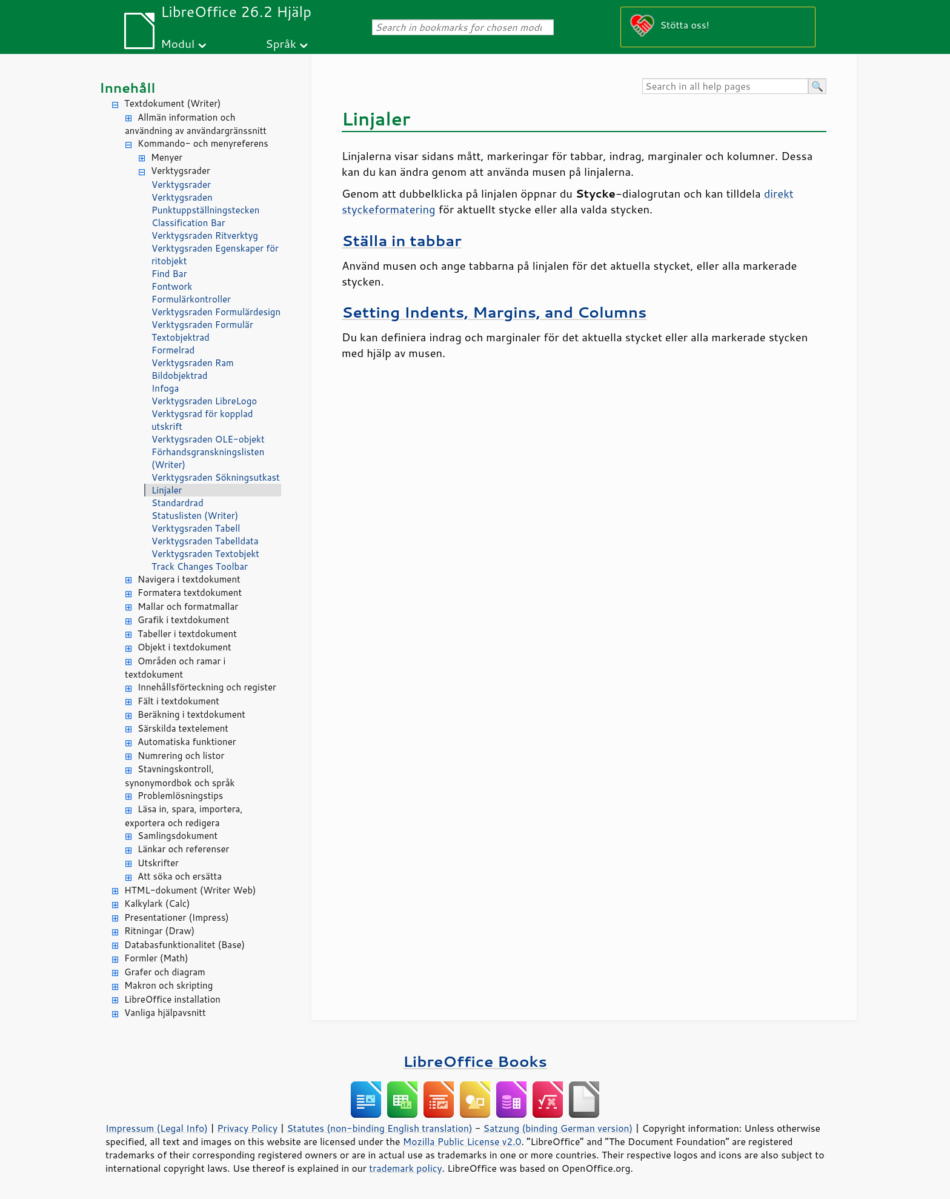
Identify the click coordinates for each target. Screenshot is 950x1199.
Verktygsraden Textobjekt (205, 553)
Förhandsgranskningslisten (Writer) (207, 458)
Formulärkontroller (191, 299)
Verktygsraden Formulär (202, 324)
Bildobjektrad (179, 375)
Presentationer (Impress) (176, 917)
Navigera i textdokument (189, 579)
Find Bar (169, 273)
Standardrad (177, 502)
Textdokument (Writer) (172, 103)
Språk (280, 43)
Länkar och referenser (183, 849)
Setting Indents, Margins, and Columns (494, 311)
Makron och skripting (168, 985)
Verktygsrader (180, 170)
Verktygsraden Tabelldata (204, 541)
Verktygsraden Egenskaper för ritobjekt (215, 254)
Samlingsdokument (178, 835)
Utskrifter (158, 863)
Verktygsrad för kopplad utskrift (202, 420)
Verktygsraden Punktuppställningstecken (205, 203)
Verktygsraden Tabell (195, 528)
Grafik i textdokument (183, 619)
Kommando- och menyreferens (203, 143)
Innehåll (127, 87)
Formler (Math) (156, 958)
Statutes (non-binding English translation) (379, 1128)
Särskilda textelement (183, 728)
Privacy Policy (247, 1128)
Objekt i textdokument (184, 647)
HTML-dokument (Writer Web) (190, 890)
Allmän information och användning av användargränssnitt (196, 124)
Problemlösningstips (180, 795)
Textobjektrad (180, 337)
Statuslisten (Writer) (194, 515)
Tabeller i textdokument (187, 633)
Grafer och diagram (164, 972)
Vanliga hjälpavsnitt (165, 1012)
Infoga (165, 388)
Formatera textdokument (190, 592)
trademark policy (405, 1168)
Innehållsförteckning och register (207, 687)
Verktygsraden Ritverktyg (204, 235)
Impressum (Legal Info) (156, 1128)
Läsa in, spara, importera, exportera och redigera (184, 816)
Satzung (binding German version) (558, 1128)
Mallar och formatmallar (188, 606)
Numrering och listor (181, 755)
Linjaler (166, 490)
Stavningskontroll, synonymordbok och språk (179, 776)
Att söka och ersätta (180, 876)
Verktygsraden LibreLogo (204, 401)
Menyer (166, 157)
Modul (177, 43)
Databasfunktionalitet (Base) (184, 944)
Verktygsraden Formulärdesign (216, 312)
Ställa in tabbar (402, 240)
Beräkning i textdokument (191, 714)
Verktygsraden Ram (192, 362)
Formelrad (172, 350)
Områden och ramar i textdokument (175, 668)
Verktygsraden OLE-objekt (208, 439)
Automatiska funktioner (187, 741)
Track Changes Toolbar (199, 566)
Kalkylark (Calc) (157, 903)
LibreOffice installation (172, 999)
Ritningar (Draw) (159, 930)
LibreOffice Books (475, 1061)
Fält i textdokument (178, 701)
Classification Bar (188, 222)
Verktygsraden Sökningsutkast (215, 477)
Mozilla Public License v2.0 (462, 1141)
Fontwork (171, 286)
